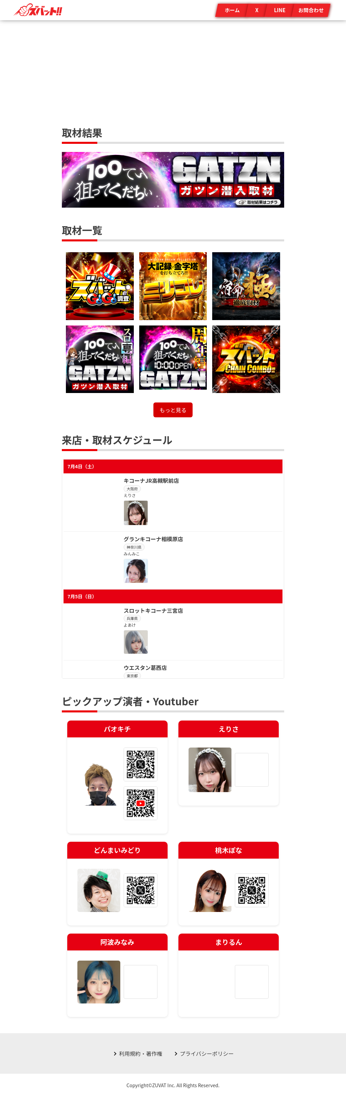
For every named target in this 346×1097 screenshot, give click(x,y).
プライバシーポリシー (207, 1053)
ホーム (232, 10)
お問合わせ (311, 10)
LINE (280, 10)
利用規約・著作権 (140, 1053)
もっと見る (173, 410)
